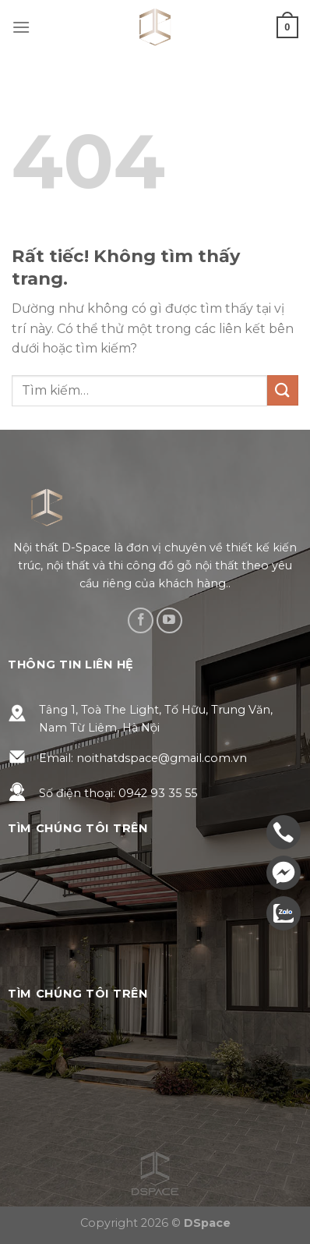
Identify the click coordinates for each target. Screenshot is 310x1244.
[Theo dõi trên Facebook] (140, 620)
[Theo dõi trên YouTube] (169, 620)
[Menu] (21, 27)
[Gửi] (282, 390)
